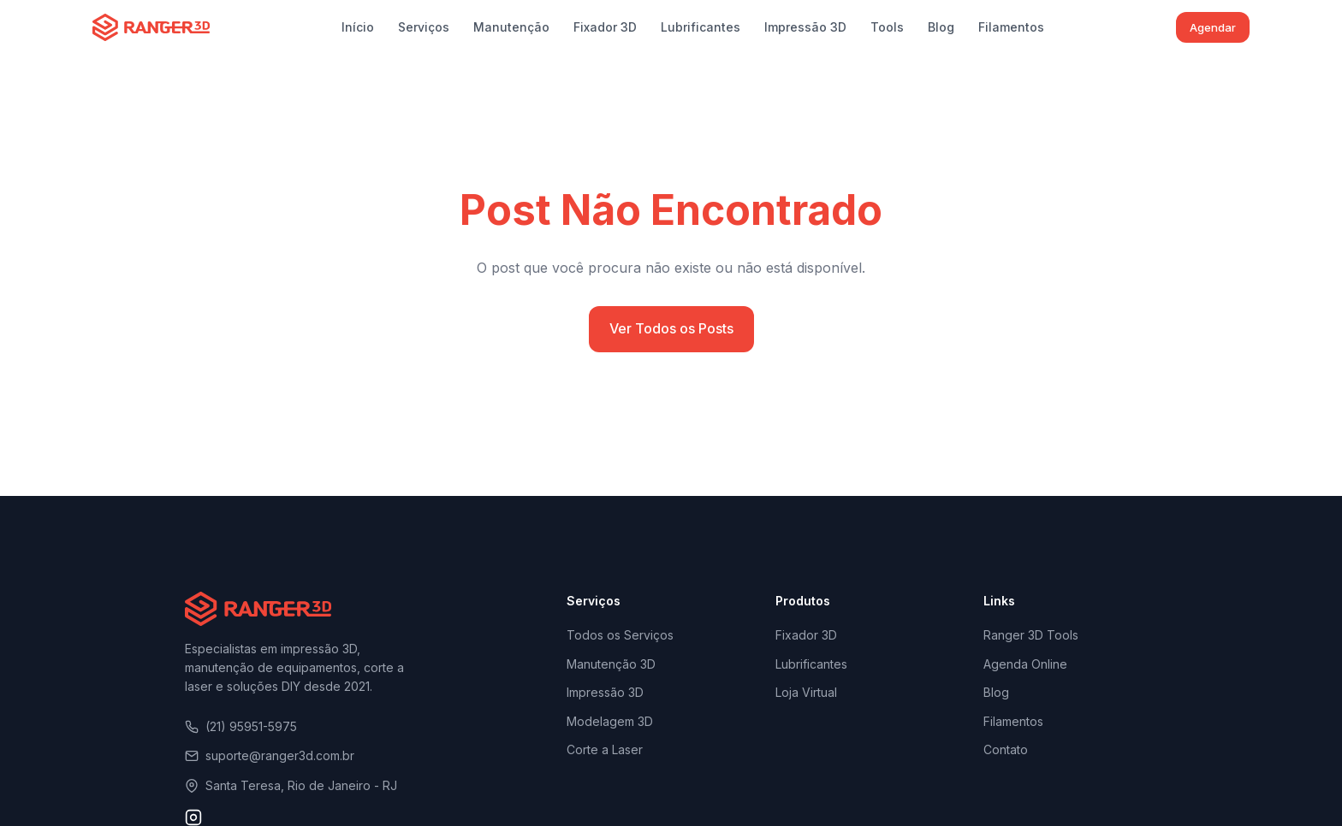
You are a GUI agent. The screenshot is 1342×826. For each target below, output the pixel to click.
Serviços (423, 27)
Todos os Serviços (620, 635)
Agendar (1213, 27)
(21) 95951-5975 (241, 726)
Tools (887, 27)
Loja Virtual (806, 692)
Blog (941, 27)
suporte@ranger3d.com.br (269, 755)
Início (357, 27)
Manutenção (511, 27)
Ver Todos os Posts (671, 328)
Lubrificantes (700, 27)
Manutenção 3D (611, 664)
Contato (1005, 749)
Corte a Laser (605, 749)
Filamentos (1011, 27)
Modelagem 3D (610, 721)
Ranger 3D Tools (1030, 635)
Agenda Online (1025, 664)
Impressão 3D (805, 27)
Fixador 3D (605, 27)
